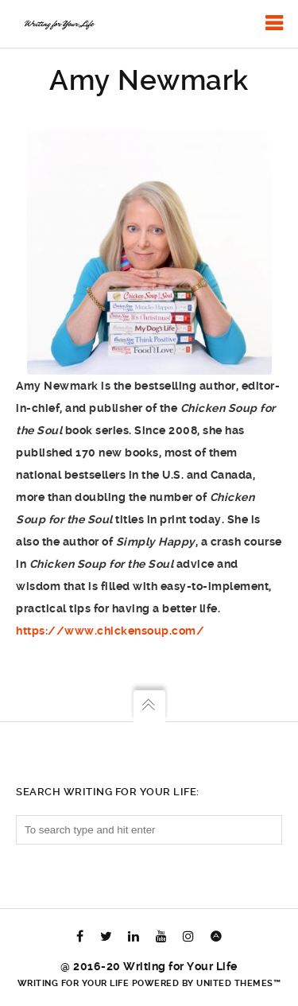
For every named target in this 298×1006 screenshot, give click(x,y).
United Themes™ (238, 983)
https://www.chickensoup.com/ (110, 630)
